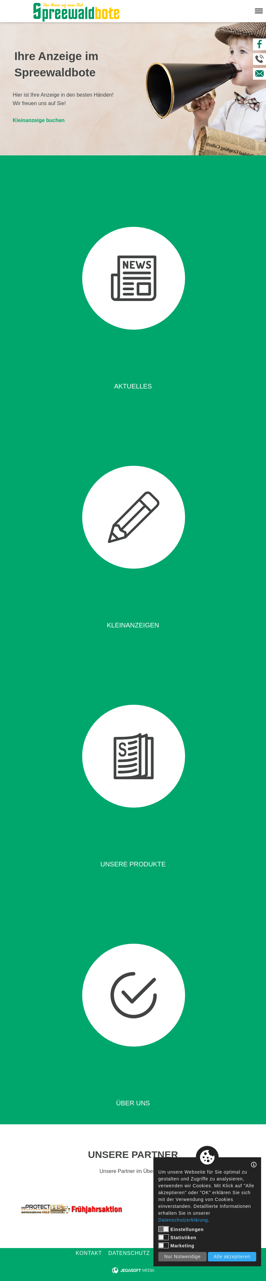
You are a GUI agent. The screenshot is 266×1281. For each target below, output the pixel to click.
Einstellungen (181, 1229)
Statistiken (177, 1237)
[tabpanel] (71, 1209)
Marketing (176, 1245)
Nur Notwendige (182, 1256)
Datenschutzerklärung (183, 1220)
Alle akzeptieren (232, 1256)
